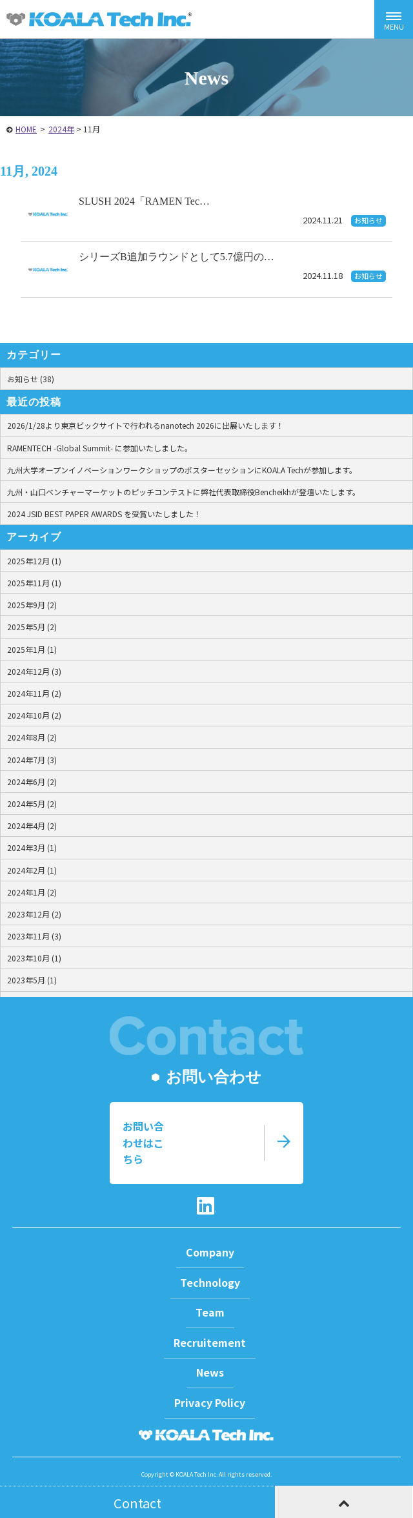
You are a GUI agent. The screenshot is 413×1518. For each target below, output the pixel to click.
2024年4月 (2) (32, 825)
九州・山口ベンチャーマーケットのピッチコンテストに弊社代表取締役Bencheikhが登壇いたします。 (183, 491)
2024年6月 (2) (32, 781)
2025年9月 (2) (32, 604)
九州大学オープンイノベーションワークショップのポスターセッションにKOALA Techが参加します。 (182, 469)
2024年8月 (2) (32, 737)
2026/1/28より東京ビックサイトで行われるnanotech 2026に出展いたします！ (145, 425)
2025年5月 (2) (32, 626)
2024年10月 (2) (34, 715)
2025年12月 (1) (34, 560)
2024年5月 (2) (32, 803)
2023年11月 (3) (34, 935)
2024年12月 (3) (34, 671)
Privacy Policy (209, 1402)
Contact (137, 1502)
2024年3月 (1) (32, 847)
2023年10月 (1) (34, 957)
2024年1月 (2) (32, 892)
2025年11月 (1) (34, 582)
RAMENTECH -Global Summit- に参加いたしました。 (99, 447)
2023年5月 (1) (32, 979)
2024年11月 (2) (34, 693)
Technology (210, 1282)
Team (210, 1312)
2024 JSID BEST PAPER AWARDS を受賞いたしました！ (104, 513)
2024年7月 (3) (32, 759)
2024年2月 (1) (32, 870)
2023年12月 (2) (34, 913)
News (210, 1372)
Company (210, 1252)
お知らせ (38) (30, 378)
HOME (26, 128)
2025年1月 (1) (32, 649)
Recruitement (210, 1342)
